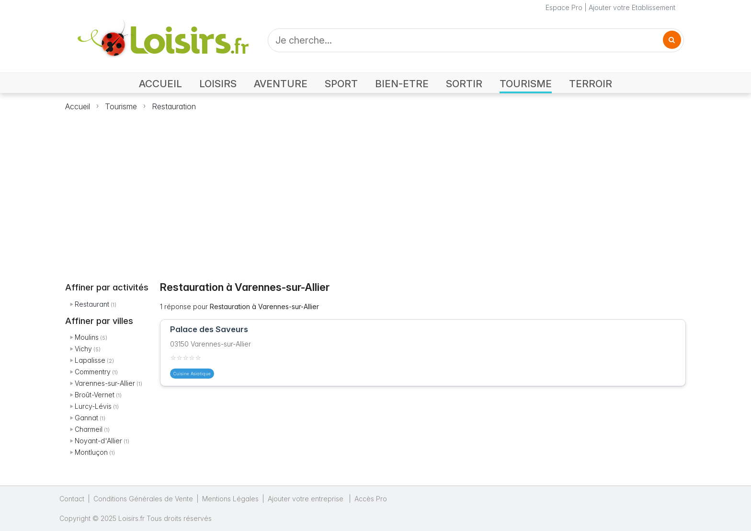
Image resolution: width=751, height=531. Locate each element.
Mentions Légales (230, 499)
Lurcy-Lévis (93, 406)
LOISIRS (218, 84)
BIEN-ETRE (402, 84)
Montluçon (91, 452)
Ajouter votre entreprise (306, 499)
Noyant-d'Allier (98, 441)
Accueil (77, 106)
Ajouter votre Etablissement (632, 7)
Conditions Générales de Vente (143, 499)
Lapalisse (90, 360)
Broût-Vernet (94, 395)
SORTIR (464, 84)
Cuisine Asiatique (192, 373)
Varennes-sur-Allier (105, 383)
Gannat (86, 418)
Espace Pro (564, 7)
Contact (71, 499)
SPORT (341, 84)
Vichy (83, 349)
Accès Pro (370, 499)
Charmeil (88, 429)
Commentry (93, 372)
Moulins (87, 337)
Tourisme (121, 106)
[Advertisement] (375, 191)
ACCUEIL (160, 84)
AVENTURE (280, 84)
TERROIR (590, 84)
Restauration (174, 106)
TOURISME (526, 84)
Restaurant (92, 304)
